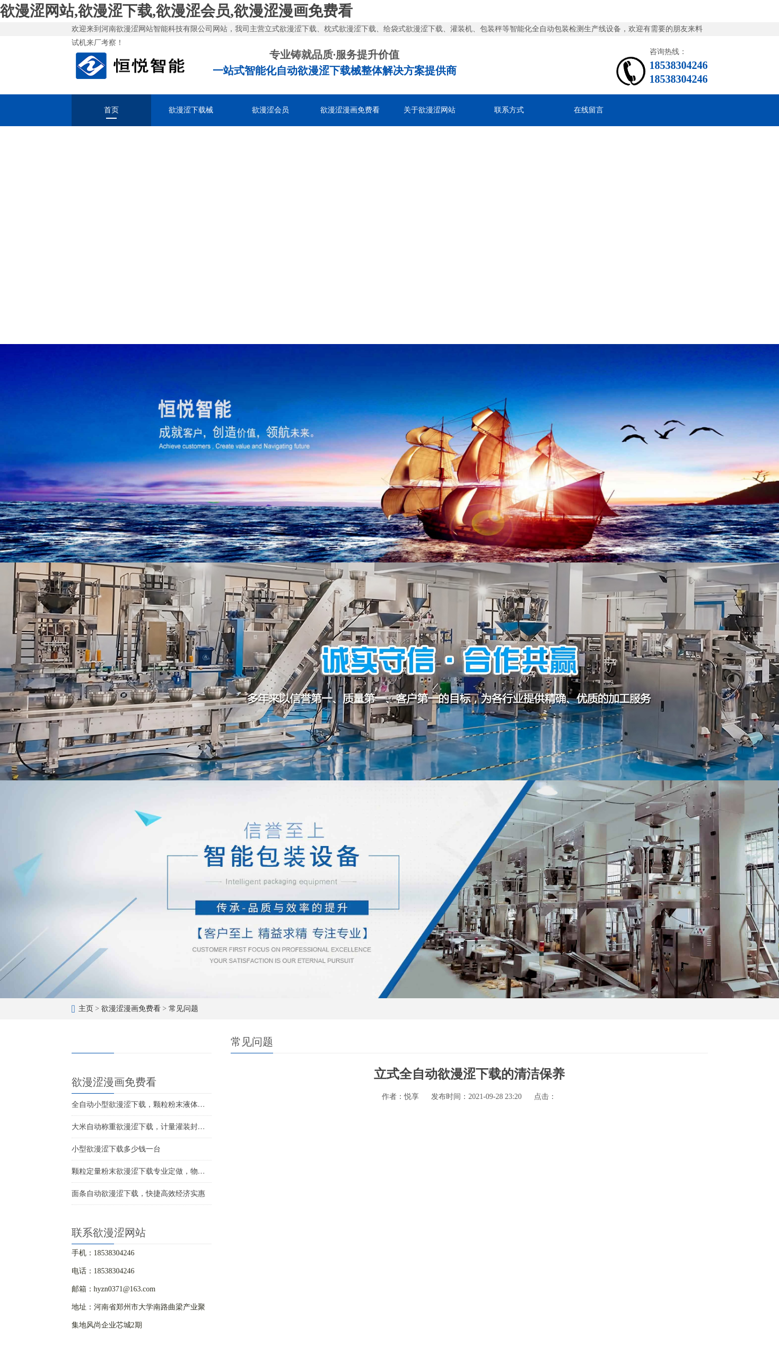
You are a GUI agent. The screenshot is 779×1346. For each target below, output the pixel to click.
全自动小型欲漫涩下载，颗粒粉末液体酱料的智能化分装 (164, 1105)
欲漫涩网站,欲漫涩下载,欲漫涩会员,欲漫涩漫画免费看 (176, 11)
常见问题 (183, 1009)
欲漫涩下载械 (191, 110)
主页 (85, 1009)
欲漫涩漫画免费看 (350, 110)
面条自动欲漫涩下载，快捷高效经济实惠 (138, 1194)
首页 (111, 110)
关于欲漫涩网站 (430, 110)
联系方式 (509, 110)
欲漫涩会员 (270, 110)
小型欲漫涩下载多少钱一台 (116, 1149)
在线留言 (588, 110)
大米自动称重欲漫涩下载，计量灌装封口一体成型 (153, 1127)
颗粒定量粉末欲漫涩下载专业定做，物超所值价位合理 (161, 1171)
